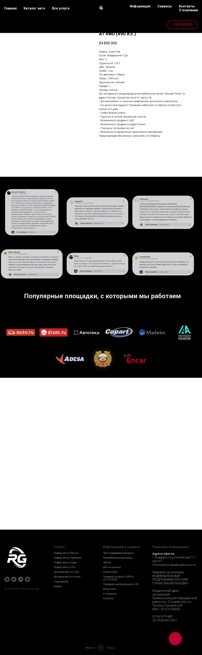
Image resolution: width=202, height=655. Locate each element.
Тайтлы (107, 562)
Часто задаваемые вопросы (118, 553)
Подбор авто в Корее (65, 562)
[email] (13, 579)
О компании (110, 593)
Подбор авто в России (66, 553)
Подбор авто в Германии (67, 557)
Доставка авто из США (66, 572)
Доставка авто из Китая (67, 576)
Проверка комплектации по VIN (120, 584)
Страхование (61, 581)
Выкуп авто (109, 589)
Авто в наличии (112, 567)
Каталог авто (110, 572)
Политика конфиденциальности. (174, 564)
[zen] (7, 579)
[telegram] (20, 579)
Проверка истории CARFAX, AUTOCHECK (118, 578)
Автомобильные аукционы (118, 557)
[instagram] (27, 579)
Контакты (108, 598)
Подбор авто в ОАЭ (64, 567)
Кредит (58, 586)
